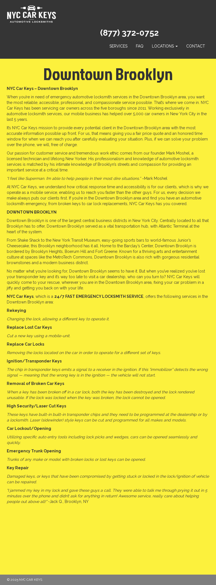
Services (118, 46)
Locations (165, 46)
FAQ (139, 46)
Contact (195, 46)
